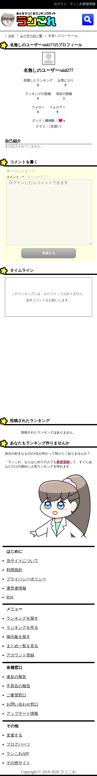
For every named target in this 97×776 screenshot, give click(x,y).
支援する (14, 735)
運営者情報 (16, 588)
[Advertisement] (48, 367)
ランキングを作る (22, 627)
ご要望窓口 (16, 695)
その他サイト (18, 763)
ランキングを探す (22, 618)
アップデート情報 (22, 713)
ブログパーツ (18, 744)
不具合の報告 (18, 686)
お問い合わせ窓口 (22, 704)
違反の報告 (16, 677)
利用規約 (14, 570)
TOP (11, 36)
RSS (9, 597)
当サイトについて (22, 561)
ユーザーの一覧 (31, 36)
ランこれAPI (17, 753)
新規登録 (63, 462)
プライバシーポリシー (26, 579)
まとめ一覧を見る (22, 646)
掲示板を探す (18, 637)
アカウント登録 (20, 655)
